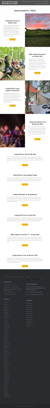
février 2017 (6, 361)
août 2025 (5, 306)
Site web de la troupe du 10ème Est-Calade (10, 3)
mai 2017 (5, 359)
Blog (39, 1)
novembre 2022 (6, 324)
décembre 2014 (6, 394)
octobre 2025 (6, 304)
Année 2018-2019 (29, 311)
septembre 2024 (6, 310)
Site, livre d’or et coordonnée (41, 3)
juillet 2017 (6, 357)
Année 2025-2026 (29, 321)
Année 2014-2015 (29, 303)
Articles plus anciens (6, 271)
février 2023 (6, 322)
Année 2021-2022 (29, 313)
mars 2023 (6, 320)
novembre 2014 (6, 396)
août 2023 (5, 318)
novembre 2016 (6, 365)
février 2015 (6, 390)
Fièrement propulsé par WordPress (19, 405)
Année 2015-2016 (29, 305)
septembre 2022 (6, 326)
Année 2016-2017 (29, 307)
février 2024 (6, 314)
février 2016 (6, 369)
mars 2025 (6, 308)
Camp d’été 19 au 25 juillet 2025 (9, 292)
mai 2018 (5, 349)
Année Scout (33, 1)
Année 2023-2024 (29, 317)
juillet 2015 (6, 382)
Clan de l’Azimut (44, 1)
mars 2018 (6, 351)
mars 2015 (6, 388)
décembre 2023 (6, 316)
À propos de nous (26, 1)
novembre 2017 (6, 355)
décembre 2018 (6, 343)
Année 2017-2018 (29, 309)
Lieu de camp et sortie (29, 323)
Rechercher (28, 277)
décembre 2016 (6, 363)
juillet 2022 (6, 328)
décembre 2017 (6, 353)
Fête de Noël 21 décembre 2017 (37, 292)
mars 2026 (6, 302)
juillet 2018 (6, 347)
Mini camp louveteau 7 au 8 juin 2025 (10, 294)
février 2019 (6, 341)
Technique (28, 325)
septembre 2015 (6, 380)
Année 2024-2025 (29, 319)
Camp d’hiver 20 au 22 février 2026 (9, 284)
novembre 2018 (6, 345)
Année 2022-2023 (29, 315)
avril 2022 (5, 330)
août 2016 (5, 367)
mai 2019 (5, 339)
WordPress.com (33, 405)
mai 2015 (5, 384)
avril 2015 (5, 386)
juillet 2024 (6, 312)
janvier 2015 (6, 392)
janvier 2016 (6, 371)
